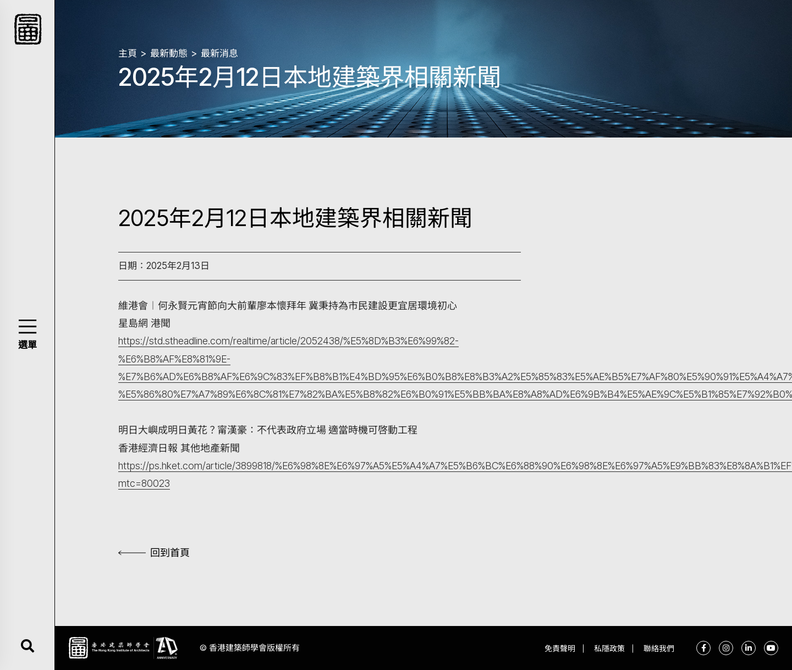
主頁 (127, 53)
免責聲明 (559, 648)
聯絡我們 (659, 648)
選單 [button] (27, 344)
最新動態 (169, 53)
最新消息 (219, 53)
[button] (27, 326)
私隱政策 (609, 648)
